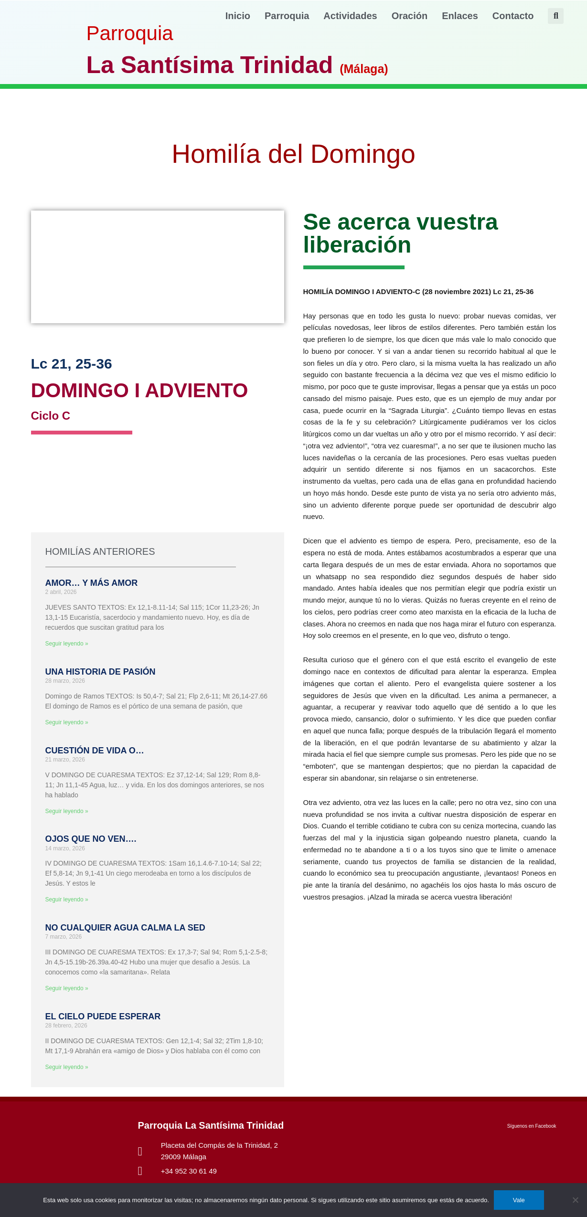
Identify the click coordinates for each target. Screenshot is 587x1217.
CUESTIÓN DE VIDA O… (94, 750)
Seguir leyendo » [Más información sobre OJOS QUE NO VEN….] (66, 899)
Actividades (350, 16)
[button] (556, 16)
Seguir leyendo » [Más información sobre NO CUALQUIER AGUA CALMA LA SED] (66, 988)
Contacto (513, 16)
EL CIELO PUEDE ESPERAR (103, 1016)
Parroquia (287, 16)
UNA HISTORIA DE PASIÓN (100, 672)
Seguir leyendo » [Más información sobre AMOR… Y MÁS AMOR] (66, 643)
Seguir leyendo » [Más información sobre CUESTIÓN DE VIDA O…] (66, 811)
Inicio (237, 16)
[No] (575, 1200)
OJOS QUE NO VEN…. (91, 839)
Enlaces (460, 16)
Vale (519, 1200)
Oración (410, 16)
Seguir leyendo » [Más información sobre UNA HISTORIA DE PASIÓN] (66, 722)
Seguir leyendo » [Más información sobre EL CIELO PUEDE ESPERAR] (66, 1067)
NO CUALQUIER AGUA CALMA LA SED (125, 927)
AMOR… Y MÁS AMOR (91, 583)
